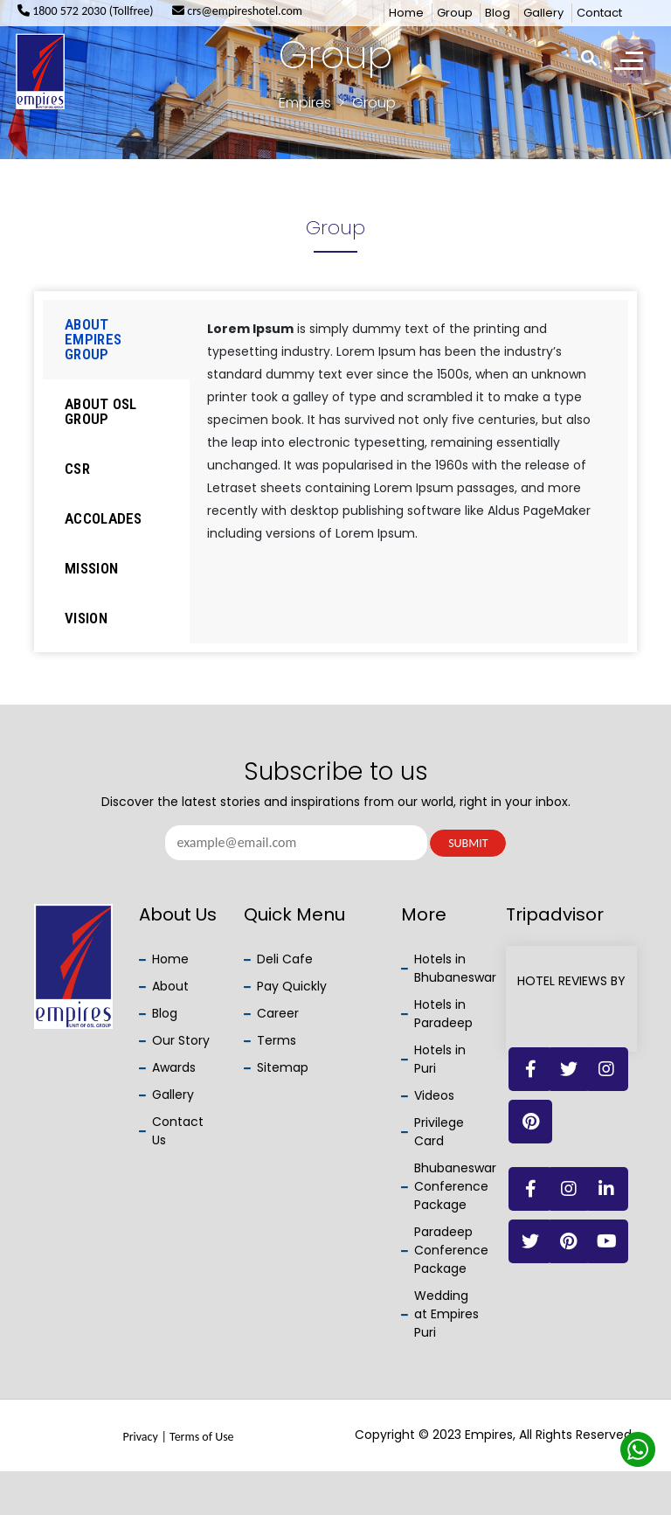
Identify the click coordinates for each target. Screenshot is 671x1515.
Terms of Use (201, 1436)
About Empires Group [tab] (93, 339)
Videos (434, 1095)
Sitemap (282, 1067)
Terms (276, 1040)
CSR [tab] (77, 468)
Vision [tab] (86, 618)
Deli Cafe (285, 959)
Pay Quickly (292, 986)
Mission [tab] (91, 568)
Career (278, 1013)
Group (455, 12)
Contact (599, 12)
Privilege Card (439, 1132)
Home (406, 12)
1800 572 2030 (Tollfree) (85, 10)
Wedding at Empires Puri (446, 1314)
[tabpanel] (409, 438)
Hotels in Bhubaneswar (455, 968)
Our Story (181, 1040)
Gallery (543, 12)
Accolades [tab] (103, 518)
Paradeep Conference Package (451, 1250)
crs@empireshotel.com (237, 10)
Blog (497, 12)
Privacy (139, 1436)
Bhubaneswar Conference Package (455, 1186)
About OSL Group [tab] (101, 411)
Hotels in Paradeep (443, 1014)
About (170, 986)
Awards (174, 1067)
